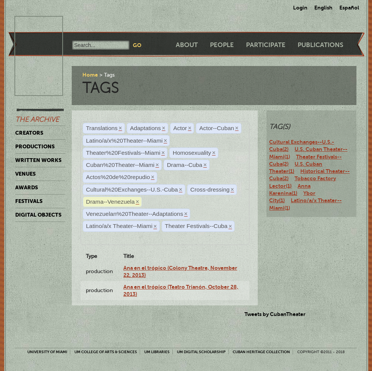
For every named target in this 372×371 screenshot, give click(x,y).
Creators (29, 133)
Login (300, 8)
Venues (25, 174)
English (323, 8)
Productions (35, 146)
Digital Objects (38, 215)
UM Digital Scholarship (201, 352)
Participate (265, 45)
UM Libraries (157, 352)
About (187, 45)
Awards (26, 187)
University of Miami (47, 352)
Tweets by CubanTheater (275, 314)
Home (90, 75)
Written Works (38, 160)
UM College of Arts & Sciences (105, 352)
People (222, 45)
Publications (320, 45)
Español (349, 8)
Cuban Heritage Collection (261, 352)
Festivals (29, 201)
